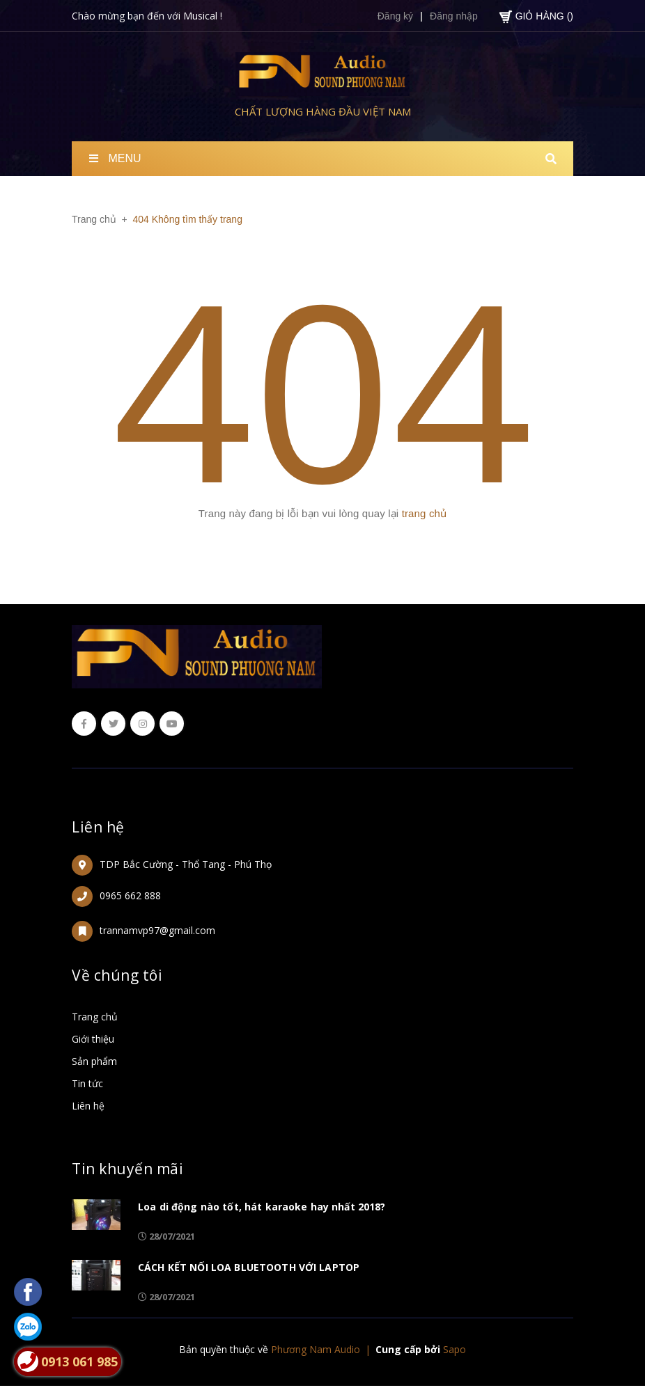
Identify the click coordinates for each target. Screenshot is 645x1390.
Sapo (454, 1349)
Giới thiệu (93, 1038)
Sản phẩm (94, 1061)
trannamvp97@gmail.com (157, 930)
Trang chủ (95, 1016)
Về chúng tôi (117, 975)
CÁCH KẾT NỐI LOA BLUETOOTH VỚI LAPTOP (248, 1267)
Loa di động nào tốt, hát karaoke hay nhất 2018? (262, 1206)
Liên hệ (98, 827)
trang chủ (424, 513)
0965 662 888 (130, 895)
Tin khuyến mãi (127, 1168)
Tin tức (87, 1083)
